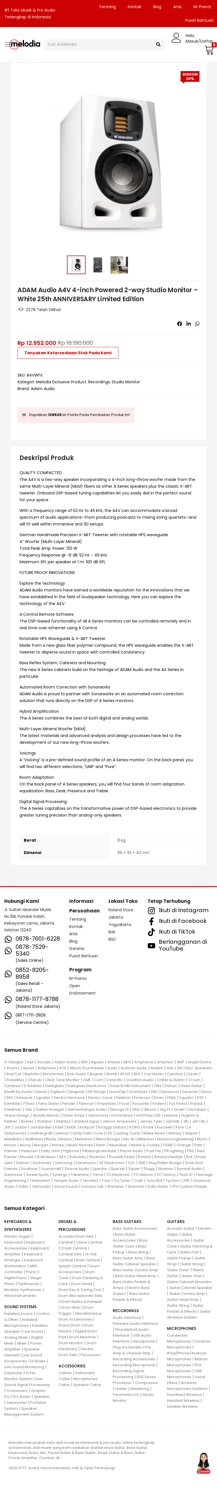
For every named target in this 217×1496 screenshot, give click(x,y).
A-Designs (13, 1062)
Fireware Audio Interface (135, 1323)
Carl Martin (154, 1074)
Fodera (159, 1103)
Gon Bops (197, 1109)
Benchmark (53, 1074)
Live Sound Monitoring (24, 1367)
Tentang (107, 7)
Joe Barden (41, 1127)
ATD (62, 1068)
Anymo (12, 1068)
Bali (111, 932)
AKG (127, 1062)
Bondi (112, 1074)
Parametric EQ (126, 1394)
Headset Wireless (183, 1400)
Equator (186, 1097)
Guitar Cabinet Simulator (189, 1281)
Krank (148, 1127)
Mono (202, 1139)
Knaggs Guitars (112, 1127)
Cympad (12, 1085)
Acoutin (44, 1062)
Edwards (24, 1097)
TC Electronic (118, 1174)
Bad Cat (13, 1074)
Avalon (157, 1068)
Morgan (41, 1145)
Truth (138, 1180)
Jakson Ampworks (119, 1121)
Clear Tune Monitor (62, 1080)
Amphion (165, 1062)
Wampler (115, 1186)
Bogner (96, 1074)
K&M (59, 1127)
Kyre (180, 1127)
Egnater (43, 1097)
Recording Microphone (134, 1365)
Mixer (22, 1343)
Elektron (123, 1097)
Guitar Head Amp (183, 1299)
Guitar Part (189, 1252)
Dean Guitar (191, 1085)
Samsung (63, 1162)
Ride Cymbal (88, 1260)
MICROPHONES (181, 1328)
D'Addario (33, 1085)
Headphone (144, 1341)
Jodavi (20, 1127)
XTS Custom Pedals (189, 1186)
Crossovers (17, 1390)
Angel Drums (199, 1062)
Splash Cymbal (72, 1266)
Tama (97, 1174)
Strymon (165, 1168)
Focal (124, 1103)
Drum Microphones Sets (80, 1295)
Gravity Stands (46, 1115)
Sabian (22, 1162)
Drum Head (81, 1283)
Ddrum (171, 1085)
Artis (177, 7)
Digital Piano (15, 1278)
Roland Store (120, 910)
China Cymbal (89, 1242)
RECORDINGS (126, 1311)
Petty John (50, 1151)
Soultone (29, 1168)
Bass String (138, 1252)
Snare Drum (69, 1325)
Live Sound (33, 1331)
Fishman (86, 1103)
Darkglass (54, 1085)
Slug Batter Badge (165, 1162)
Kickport (87, 1127)
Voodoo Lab (92, 1186)
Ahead (113, 1062)
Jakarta (115, 917)
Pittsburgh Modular (99, 1151)
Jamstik (173, 1121)
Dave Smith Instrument (130, 1085)
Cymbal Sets (70, 1254)
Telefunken (40, 1180)
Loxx (99, 1133)
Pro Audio (22, 1396)
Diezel (41, 1091)
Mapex (191, 1133)
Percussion (91, 1355)
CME (87, 1080)
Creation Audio (140, 1080)
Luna (136, 1133)
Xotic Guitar (157, 1186)
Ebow (206, 1091)
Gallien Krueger (50, 1109)
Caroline (175, 1074)
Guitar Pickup (179, 1258)
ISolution (45, 1121)
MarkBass (13, 1139)
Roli (189, 1157)
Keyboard (13, 1242)
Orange (184, 1145)
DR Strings (97, 1091)
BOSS (125, 1074)
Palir (198, 1145)
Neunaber (118, 1145)
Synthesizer (28, 1283)
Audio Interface (127, 1317)
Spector (100, 1168)
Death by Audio (18, 1091)
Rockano (97, 1157)
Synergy (59, 1174)
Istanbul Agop (86, 1121)
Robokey (78, 1157)
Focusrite (141, 1103)
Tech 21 (185, 1174)
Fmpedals (106, 1103)
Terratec (90, 1180)
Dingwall (76, 1091)
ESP (200, 1097)
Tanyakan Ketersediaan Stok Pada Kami (68, 353)
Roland (144, 1157)
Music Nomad (80, 1145)
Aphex (28, 1068)
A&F (30, 1062)
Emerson (142, 1097)
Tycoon (172, 1180)
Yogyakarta (119, 924)
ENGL (171, 1097)
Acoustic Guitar (181, 1228)
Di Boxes (38, 1361)
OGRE (168, 1145)
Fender (68, 1103)
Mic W (128, 1139)
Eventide (12, 1103)
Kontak (134, 7)
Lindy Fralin (82, 1133)
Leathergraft (41, 1133)
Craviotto (114, 1080)
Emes (159, 1097)
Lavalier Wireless (182, 1406)
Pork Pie (153, 1151)
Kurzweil (164, 1127)
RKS (62, 1157)
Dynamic (190, 1091)
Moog (25, 1145)
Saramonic (86, 1162)
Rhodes (27, 1157)
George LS (119, 1109)
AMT (181, 1062)
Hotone (171, 1115)
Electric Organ (17, 1236)
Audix (112, 1068)
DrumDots (138, 1091)
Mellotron (83, 1139)
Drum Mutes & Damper (81, 1301)
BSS (137, 1074)
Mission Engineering (175, 1139)
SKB (141, 1162)
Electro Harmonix (69, 1097)
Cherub (35, 1080)
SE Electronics (112, 1162)
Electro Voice (100, 1097)
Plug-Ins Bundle (127, 1347)
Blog (157, 7)
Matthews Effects (40, 1139)
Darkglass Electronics (87, 1085)
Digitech (57, 1091)
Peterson (29, 1151)
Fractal (196, 1103)
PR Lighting (174, 1151)
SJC (131, 1162)
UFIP (186, 1180)
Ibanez (27, 1121)
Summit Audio (189, 1168)
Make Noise (154, 1133)
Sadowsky (41, 1162)
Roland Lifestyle (168, 1157)
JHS (7, 1127)
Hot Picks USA (148, 1115)
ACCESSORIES (71, 1366)
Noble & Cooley (145, 1145)
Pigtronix (71, 1151)
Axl (179, 1068)
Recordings (99, 382)
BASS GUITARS (127, 1221)
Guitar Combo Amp (187, 1293)
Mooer (10, 1145)
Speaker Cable (87, 1384)
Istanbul (63, 1121)
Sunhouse (13, 1174)
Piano (31, 1272)
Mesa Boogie (108, 1139)
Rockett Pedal (121, 1157)
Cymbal (65, 1242)
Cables (65, 1373)
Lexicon (62, 1133)
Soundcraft (51, 1168)
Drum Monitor (70, 1343)
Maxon (66, 1139)
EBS (9, 1097)
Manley (175, 1133)
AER (84, 1062)
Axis (170, 1068)
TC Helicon (143, 1174)
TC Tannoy (166, 1174)
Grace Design (16, 1115)
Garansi (76, 948)
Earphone (13, 1373)
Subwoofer (16, 1402)
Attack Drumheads (87, 1068)
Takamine (80, 1174)
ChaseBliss (14, 1080)
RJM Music (46, 1157)
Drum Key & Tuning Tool (79, 1289)
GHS (136, 1109)
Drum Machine (82, 1337)
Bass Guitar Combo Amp (135, 1270)
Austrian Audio (134, 1068)
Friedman (13, 1109)
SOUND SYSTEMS (20, 1307)
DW (154, 1091)
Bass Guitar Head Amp (135, 1276)
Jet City (198, 1121)
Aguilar (97, 1062)
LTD (109, 1133)
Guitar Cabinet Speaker (190, 1287)
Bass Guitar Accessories (135, 1228)
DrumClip (117, 1091)
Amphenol (143, 1062)
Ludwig (122, 1133)
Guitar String (191, 1264)
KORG (134, 1127)
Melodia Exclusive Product (61, 382)
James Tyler (151, 1121)
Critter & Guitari (171, 1080)
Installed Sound (18, 1313)
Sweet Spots (37, 1174)
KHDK (71, 1127)
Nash (100, 1145)
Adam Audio (43, 388)
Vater (23, 1186)
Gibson (149, 1109)
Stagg (149, 1168)
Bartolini (32, 1074)
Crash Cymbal (74, 1248)
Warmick (136, 1186)
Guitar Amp (191, 1276)
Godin (179, 1109)
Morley (58, 1145)
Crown (194, 1080)
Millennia (146, 1139)
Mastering (140, 1388)
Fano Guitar (48, 1103)
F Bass (29, 1103)
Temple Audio (66, 1180)
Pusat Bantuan (83, 956)
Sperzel (118, 1168)
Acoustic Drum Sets (76, 1236)
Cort (98, 1080)
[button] (208, 50)
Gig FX (165, 1109)
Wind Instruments (20, 1295)
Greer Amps (73, 1115)
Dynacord (169, 1091)
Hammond (98, 1115)
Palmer (11, 1151)
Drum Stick (70, 1307)
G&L (28, 1109)
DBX (157, 1085)
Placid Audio (131, 1151)
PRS (190, 1151)
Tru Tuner (122, 1180)
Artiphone (47, 1068)
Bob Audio (76, 1074)
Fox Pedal (178, 1103)
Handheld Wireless (184, 1394)
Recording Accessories (134, 1359)
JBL (186, 1121)
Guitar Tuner (178, 1270)
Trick (106, 1180)
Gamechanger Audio (87, 1109)
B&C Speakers (199, 1068)
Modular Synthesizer (23, 1289)
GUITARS (176, 1221)
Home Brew (122, 1115)
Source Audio (76, 1168)
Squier (134, 1168)
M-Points (202, 7)
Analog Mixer (16, 1337)
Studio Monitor (126, 382)
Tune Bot (154, 1180)
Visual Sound (66, 1186)
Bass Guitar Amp (128, 1258)
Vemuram (41, 1186)
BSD (112, 939)
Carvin (192, 1074)
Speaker (42, 1396)
